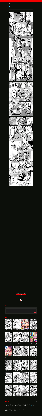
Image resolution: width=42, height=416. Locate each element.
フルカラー (11, 404)
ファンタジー (7, 405)
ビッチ (30, 409)
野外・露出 (24, 406)
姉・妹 (10, 406)
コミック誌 (11, 410)
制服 (30, 404)
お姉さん (18, 409)
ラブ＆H (15, 404)
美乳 (33, 405)
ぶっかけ (28, 406)
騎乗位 (33, 404)
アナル (6, 406)
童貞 (34, 409)
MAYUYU (21, 0)
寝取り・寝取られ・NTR (21, 404)
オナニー (13, 409)
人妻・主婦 (7, 404)
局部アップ (26, 409)
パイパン (22, 409)
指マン (10, 409)
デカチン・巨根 (33, 406)
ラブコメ (6, 410)
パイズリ (13, 406)
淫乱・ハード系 (16, 405)
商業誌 (13, 3)
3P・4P (11, 405)
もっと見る (36, 401)
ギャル (6, 409)
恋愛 (18, 406)
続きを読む (21, 294)
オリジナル (25, 405)
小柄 (15, 410)
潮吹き (29, 405)
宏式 (12, 6)
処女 (26, 404)
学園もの (21, 405)
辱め (21, 406)
